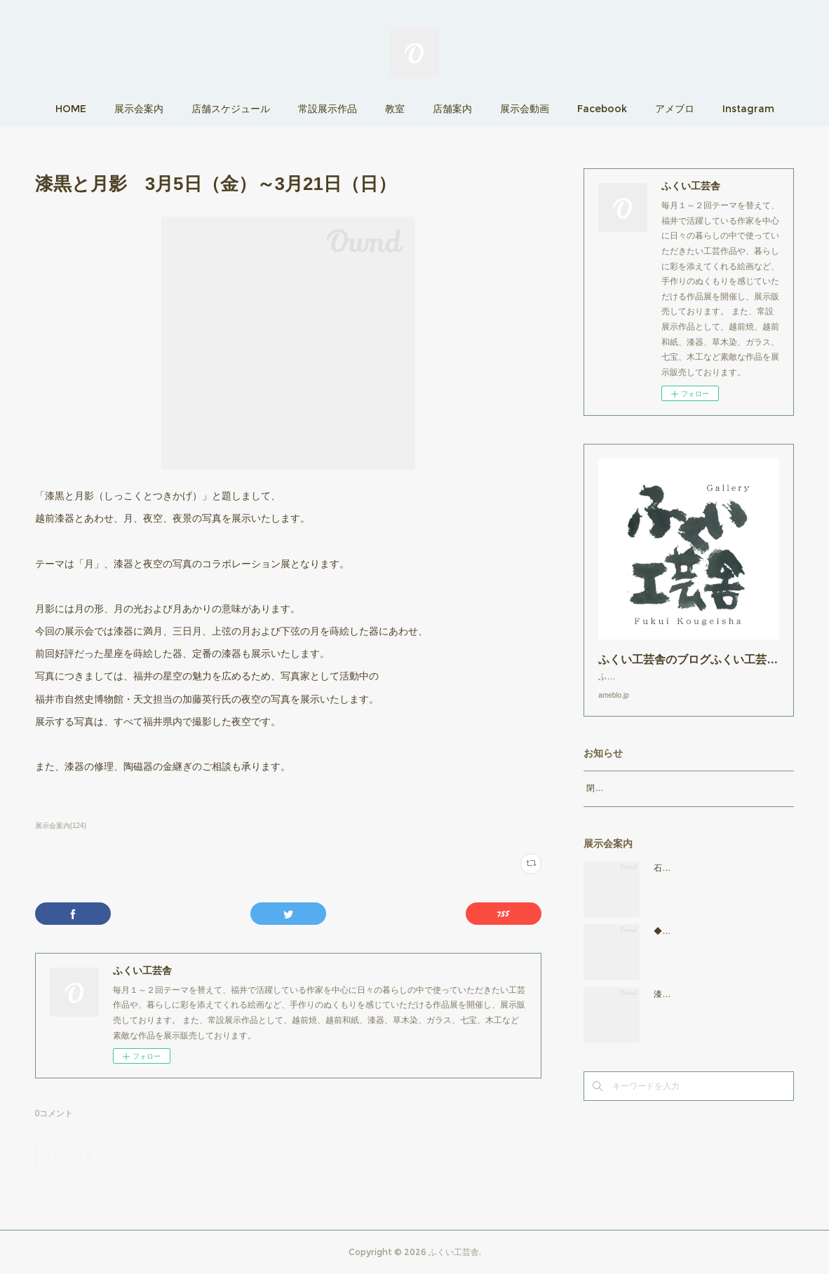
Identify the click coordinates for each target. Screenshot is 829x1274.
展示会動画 (524, 108)
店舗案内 (452, 108)
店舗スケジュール (230, 108)
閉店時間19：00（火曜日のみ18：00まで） (668, 802)
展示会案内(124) (60, 825)
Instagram (748, 108)
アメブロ (674, 108)
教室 (395, 108)
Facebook (602, 108)
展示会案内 (138, 108)
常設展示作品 (327, 108)
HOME (70, 108)
